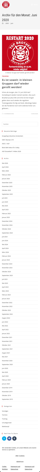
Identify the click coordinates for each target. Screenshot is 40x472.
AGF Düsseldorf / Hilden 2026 (11, 151)
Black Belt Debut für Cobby (10, 148)
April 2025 (5, 210)
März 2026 (5, 171)
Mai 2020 (5, 372)
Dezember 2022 (7, 302)
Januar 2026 (6, 179)
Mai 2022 (5, 326)
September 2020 (7, 364)
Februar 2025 (6, 213)
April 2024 (5, 248)
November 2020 (7, 361)
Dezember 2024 (7, 221)
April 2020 (5, 376)
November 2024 (7, 225)
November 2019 (7, 392)
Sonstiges (5, 411)
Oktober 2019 (6, 395)
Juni (12, 23)
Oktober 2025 (6, 190)
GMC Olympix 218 (8, 140)
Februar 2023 (6, 295)
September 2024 (7, 233)
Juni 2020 (5, 368)
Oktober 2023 (6, 272)
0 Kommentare (9, 113)
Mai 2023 (5, 283)
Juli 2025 (4, 198)
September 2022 (7, 314)
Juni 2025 (5, 202)
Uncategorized (6, 423)
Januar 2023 (6, 299)
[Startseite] (2, 23)
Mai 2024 (5, 244)
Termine (4, 415)
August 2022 (6, 318)
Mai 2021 (5, 357)
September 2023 (7, 275)
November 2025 (7, 186)
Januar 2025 (6, 217)
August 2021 (6, 353)
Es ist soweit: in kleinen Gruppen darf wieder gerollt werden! (17, 83)
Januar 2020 (6, 384)
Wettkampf (5, 426)
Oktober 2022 (6, 310)
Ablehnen (20, 462)
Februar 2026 (6, 175)
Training (5, 76)
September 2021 (7, 349)
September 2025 (7, 194)
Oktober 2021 (6, 345)
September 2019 (7, 399)
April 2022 (5, 330)
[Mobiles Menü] (34, 5)
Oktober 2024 (6, 229)
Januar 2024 (6, 260)
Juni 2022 (5, 322)
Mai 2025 (5, 206)
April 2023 (5, 287)
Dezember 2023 (7, 264)
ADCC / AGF (5, 144)
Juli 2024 (4, 237)
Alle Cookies (19, 456)
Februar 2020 (6, 380)
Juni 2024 (5, 240)
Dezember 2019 (7, 388)
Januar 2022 (6, 333)
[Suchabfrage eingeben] (20, 124)
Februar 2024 (6, 256)
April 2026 (5, 167)
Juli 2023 (4, 279)
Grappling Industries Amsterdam (12, 136)
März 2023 (5, 291)
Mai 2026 (5, 163)
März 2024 (5, 252)
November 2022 (7, 306)
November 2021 (7, 341)
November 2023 (7, 268)
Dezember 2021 (7, 337)
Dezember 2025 (7, 183)
